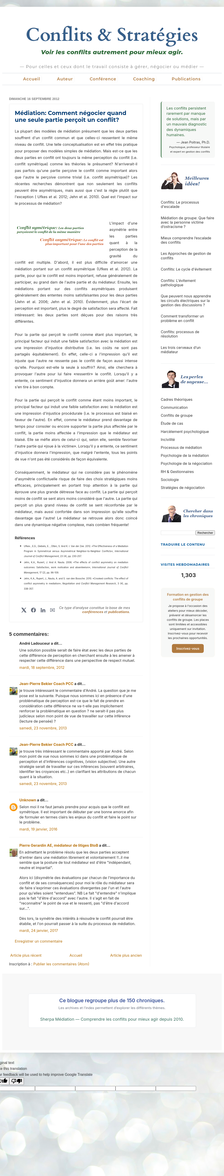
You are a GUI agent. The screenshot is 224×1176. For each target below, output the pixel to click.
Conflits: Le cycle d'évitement (186, 269)
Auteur (65, 79)
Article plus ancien (126, 955)
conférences (93, 612)
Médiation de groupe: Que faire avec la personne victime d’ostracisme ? (187, 222)
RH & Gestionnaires (177, 471)
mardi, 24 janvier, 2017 (38, 930)
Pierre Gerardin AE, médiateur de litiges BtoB (58, 845)
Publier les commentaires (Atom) (61, 964)
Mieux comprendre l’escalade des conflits (186, 240)
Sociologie (170, 479)
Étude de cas (172, 423)
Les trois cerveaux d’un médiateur (181, 349)
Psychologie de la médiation (185, 455)
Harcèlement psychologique (185, 431)
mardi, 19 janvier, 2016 (38, 829)
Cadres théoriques (176, 399)
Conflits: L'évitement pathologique (178, 282)
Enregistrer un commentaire (38, 941)
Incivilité (168, 439)
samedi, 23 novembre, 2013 (43, 728)
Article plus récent (26, 955)
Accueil (31, 79)
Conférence (103, 79)
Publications (186, 79)
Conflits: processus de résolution (180, 334)
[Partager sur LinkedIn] (43, 610)
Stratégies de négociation (183, 487)
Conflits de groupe (177, 415)
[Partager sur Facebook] (33, 610)
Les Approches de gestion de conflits (186, 255)
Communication (174, 407)
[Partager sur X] (24, 610)
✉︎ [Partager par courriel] (52, 610)
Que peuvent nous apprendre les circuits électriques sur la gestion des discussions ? (186, 300)
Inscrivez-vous (187, 648)
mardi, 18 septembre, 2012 (42, 667)
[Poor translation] (16, 1081)
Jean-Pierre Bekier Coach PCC (46, 683)
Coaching (144, 79)
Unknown (27, 800)
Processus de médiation (181, 447)
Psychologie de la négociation (186, 463)
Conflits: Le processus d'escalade (180, 204)
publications (118, 612)
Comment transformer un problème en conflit (182, 318)
